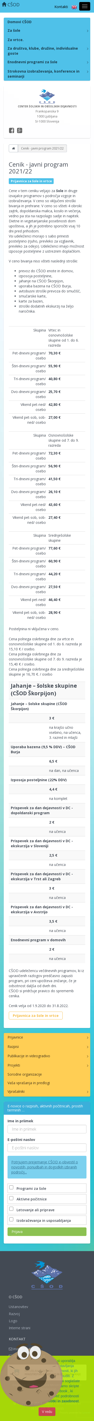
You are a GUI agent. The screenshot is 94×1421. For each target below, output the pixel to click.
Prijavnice (15, 1037)
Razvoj (14, 1313)
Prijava (17, 1231)
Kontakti (61, 6)
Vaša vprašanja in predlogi (29, 1082)
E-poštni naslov (21, 1139)
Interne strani (19, 1327)
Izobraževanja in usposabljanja (40, 1220)
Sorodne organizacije (25, 1074)
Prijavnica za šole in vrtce (36, 1015)
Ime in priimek (20, 1120)
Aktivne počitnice (28, 1199)
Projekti (14, 1065)
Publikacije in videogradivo (29, 1055)
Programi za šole (28, 1188)
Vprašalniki (16, 1091)
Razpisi (13, 1046)
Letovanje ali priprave (32, 1209)
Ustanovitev (18, 1306)
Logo (13, 1320)
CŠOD (11, 5)
